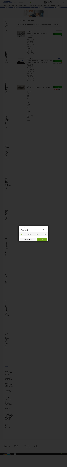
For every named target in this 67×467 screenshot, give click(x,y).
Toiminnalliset (37, 234)
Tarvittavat (22, 234)
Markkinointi (29, 234)
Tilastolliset (44, 234)
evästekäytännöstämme (28, 230)
